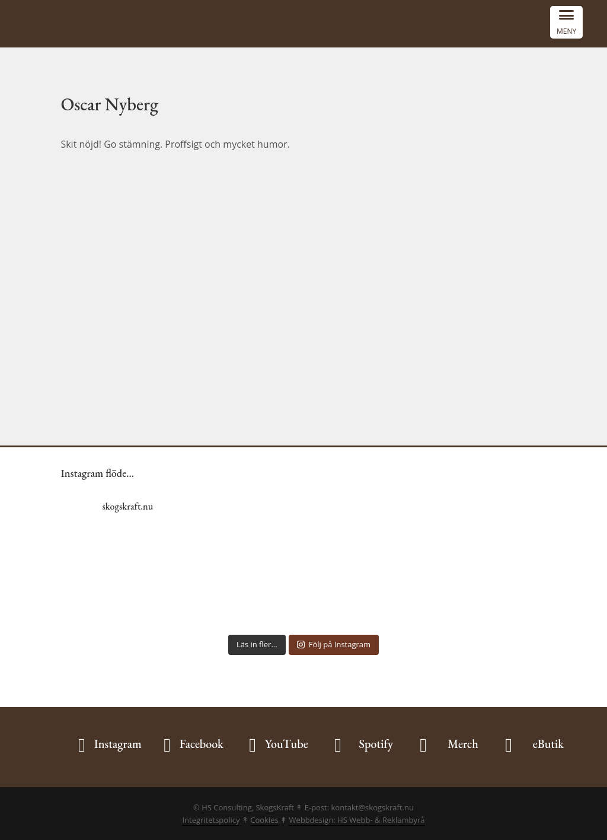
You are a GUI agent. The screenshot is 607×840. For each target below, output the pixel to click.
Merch (463, 744)
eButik (548, 744)
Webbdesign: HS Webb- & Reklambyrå (356, 819)
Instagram (118, 744)
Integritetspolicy (210, 819)
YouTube (286, 744)
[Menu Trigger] (566, 22)
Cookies (264, 819)
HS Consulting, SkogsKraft (248, 807)
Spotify (376, 744)
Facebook (201, 744)
